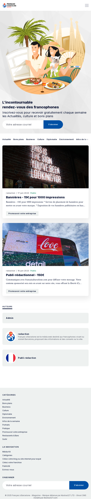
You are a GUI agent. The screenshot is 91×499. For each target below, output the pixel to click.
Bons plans (18, 139)
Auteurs (7, 306)
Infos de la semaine (11, 421)
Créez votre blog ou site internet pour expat (21, 459)
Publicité (6, 466)
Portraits (6, 425)
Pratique (6, 428)
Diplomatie (52, 139)
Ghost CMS (81, 495)
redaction (10, 193)
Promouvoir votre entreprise (22, 213)
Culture (40, 139)
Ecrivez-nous (8, 470)
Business (30, 139)
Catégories (7, 455)
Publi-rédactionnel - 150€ (25, 275)
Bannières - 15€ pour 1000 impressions (35, 197)
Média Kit (6, 452)
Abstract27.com (50, 498)
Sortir (4, 439)
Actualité (6, 139)
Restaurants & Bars (10, 435)
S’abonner (53, 124)
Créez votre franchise (12, 462)
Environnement (66, 139)
